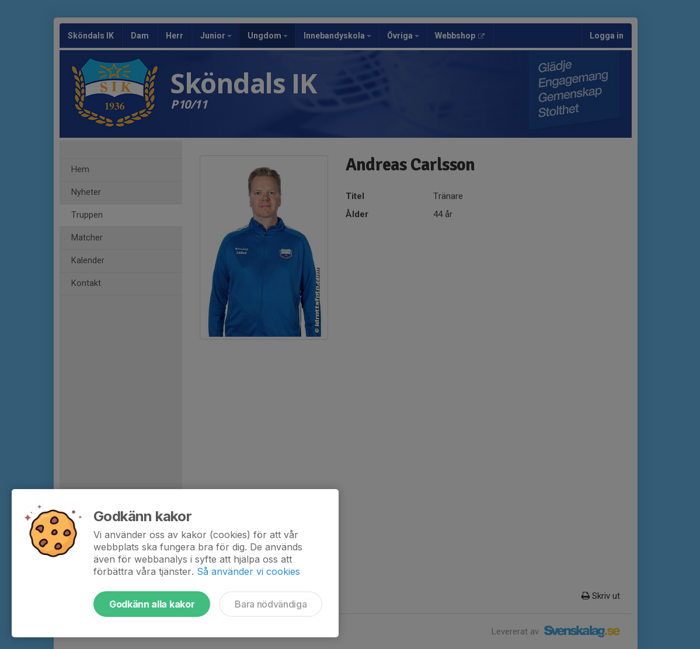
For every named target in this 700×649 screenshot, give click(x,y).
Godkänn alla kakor (151, 604)
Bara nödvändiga (271, 604)
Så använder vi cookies (248, 571)
